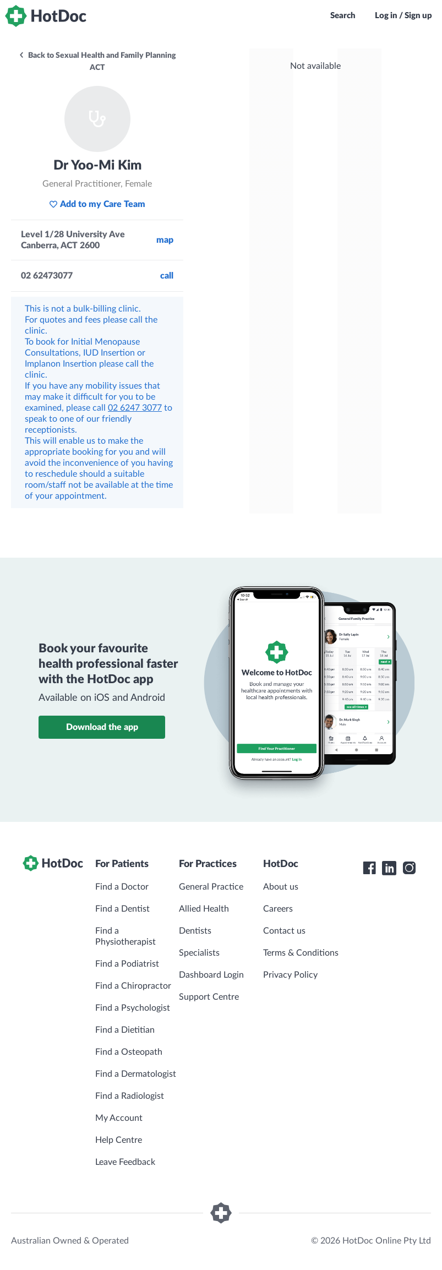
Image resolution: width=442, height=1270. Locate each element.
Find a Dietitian (125, 1030)
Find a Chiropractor (133, 986)
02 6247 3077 (135, 408)
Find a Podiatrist (127, 964)
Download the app (102, 727)
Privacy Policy (290, 975)
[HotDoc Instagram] (409, 868)
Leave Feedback (125, 1162)
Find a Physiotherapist (125, 936)
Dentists (195, 930)
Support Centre (209, 997)
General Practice (211, 886)
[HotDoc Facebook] (369, 868)
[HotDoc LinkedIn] (389, 868)
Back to (97, 62)
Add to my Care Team (97, 204)
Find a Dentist (122, 908)
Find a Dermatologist (135, 1074)
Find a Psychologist (132, 1008)
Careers (278, 908)
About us (280, 886)
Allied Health (204, 908)
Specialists (199, 953)
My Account (119, 1118)
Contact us (284, 930)
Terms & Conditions (301, 953)
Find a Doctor (122, 886)
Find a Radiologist (129, 1096)
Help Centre (118, 1140)
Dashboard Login (211, 975)
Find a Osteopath (128, 1052)
